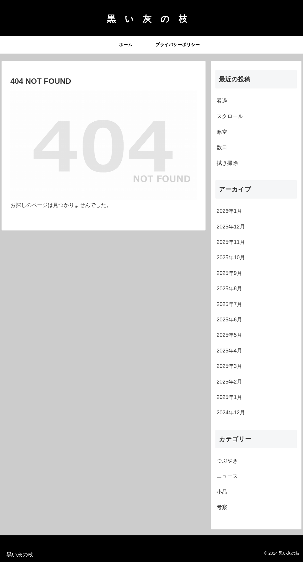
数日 (222, 147)
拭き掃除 (227, 163)
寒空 (222, 132)
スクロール (230, 116)
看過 (222, 101)
